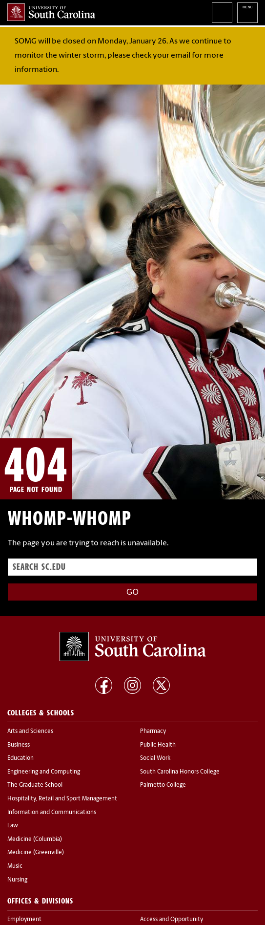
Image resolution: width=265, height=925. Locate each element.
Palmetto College (163, 785)
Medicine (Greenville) (35, 853)
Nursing (17, 880)
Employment (24, 920)
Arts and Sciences (30, 731)
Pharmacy (153, 731)
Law (12, 826)
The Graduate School (34, 785)
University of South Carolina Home (51, 12)
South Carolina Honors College (180, 772)
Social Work (155, 758)
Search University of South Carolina (222, 12)
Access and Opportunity (171, 920)
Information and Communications (51, 813)
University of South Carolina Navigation (247, 12)
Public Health (158, 745)
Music (14, 866)
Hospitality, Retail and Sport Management (62, 799)
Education (20, 758)
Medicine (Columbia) (34, 839)
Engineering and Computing (43, 772)
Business (18, 745)
